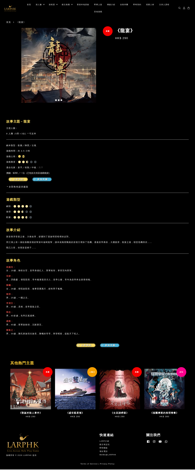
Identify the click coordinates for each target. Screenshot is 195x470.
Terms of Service (89, 464)
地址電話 (104, 452)
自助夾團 (124, 5)
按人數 (40, 5)
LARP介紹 (104, 442)
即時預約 (137, 5)
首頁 (29, 5)
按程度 (53, 5)
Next (107, 66)
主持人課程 (164, 5)
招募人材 (150, 5)
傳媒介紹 (111, 5)
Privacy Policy (107, 464)
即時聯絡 (104, 448)
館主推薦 (67, 5)
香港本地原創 (83, 5)
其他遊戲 (98, 12)
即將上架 (98, 5)
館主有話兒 (105, 445)
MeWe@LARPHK (108, 455)
